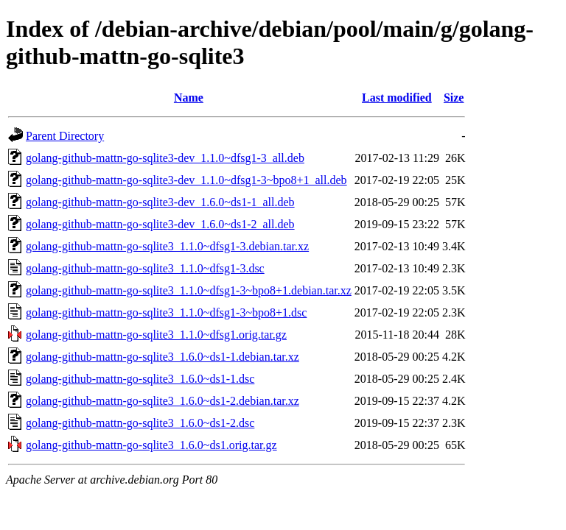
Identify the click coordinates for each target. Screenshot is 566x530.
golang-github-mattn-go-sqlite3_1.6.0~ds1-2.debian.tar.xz (162, 401)
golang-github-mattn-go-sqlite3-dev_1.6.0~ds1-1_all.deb (160, 202)
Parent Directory (65, 136)
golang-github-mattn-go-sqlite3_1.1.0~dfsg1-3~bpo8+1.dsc (166, 312)
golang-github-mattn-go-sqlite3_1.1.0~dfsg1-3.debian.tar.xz (167, 246)
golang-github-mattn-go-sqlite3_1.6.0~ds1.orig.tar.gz (151, 445)
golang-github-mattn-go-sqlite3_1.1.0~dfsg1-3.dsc (145, 268)
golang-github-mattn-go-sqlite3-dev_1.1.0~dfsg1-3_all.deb (165, 158)
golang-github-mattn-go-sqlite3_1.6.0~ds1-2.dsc (140, 423)
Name (188, 97)
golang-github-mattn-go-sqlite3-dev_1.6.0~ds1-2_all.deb (160, 224)
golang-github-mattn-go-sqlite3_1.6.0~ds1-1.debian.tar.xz (162, 356)
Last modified (397, 97)
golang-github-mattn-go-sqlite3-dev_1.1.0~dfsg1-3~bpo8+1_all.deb (186, 180)
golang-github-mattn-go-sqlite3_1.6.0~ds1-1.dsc (140, 378)
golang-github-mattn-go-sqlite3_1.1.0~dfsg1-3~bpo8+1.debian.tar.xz (189, 290)
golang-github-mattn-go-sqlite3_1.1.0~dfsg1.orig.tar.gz (156, 334)
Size (454, 97)
